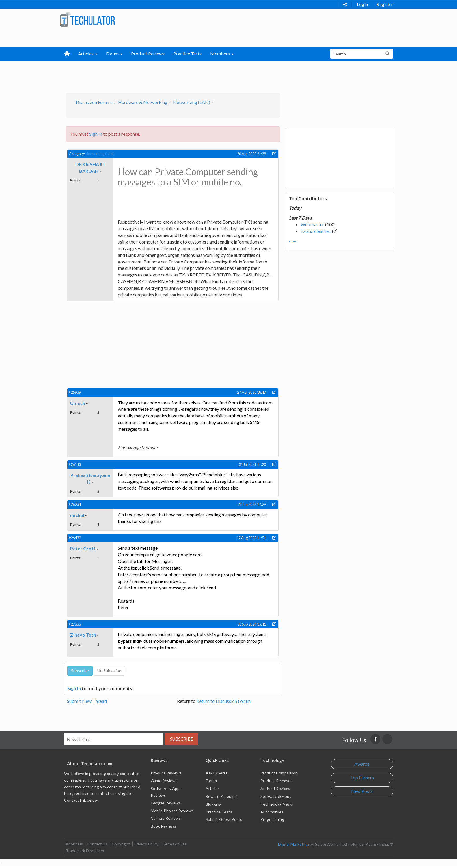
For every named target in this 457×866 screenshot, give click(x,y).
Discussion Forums (94, 102)
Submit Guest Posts (224, 819)
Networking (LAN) (191, 102)
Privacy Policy (146, 843)
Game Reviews (164, 780)
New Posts (362, 791)
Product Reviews (148, 53)
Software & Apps (275, 796)
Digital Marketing (293, 844)
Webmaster (312, 224)
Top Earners (362, 777)
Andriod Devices (275, 788)
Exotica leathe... (316, 231)
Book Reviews (163, 826)
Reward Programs (222, 796)
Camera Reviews (166, 818)
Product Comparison (279, 772)
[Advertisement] (198, 75)
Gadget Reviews (166, 802)
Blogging (213, 804)
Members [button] (222, 53)
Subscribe (181, 739)
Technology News (276, 804)
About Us (74, 843)
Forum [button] (114, 53)
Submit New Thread (87, 701)
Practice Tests (187, 53)
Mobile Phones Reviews (172, 810)
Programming (272, 819)
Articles (213, 788)
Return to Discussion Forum (223, 701)
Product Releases (276, 780)
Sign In (95, 134)
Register (384, 4)
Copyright (121, 843)
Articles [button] (87, 53)
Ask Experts (216, 772)
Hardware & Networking (142, 102)
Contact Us (97, 843)
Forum (211, 780)
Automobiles (271, 811)
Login (362, 4)
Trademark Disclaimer (85, 850)
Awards (362, 764)
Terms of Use (175, 843)
